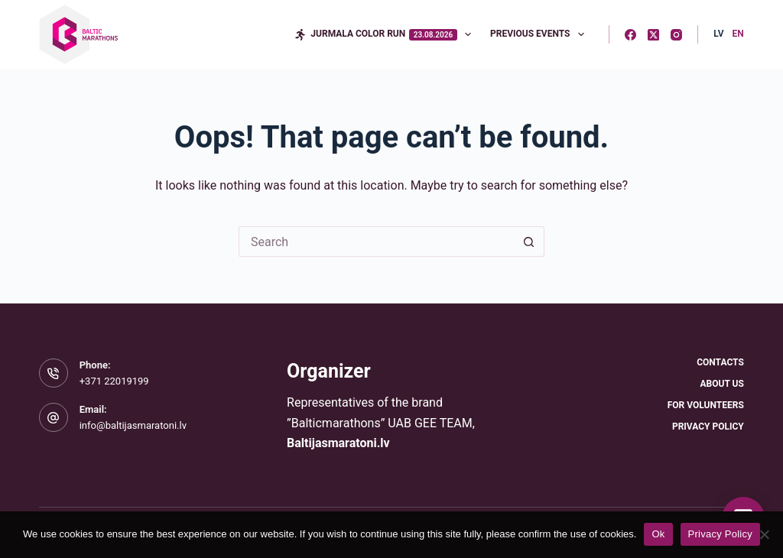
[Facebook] (630, 35)
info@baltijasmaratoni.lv (133, 425)
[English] (738, 34)
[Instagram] (676, 35)
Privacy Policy (708, 426)
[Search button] (529, 241)
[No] (764, 534)
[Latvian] (718, 34)
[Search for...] (376, 241)
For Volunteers (706, 405)
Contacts (720, 362)
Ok (657, 534)
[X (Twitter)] (653, 35)
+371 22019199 (114, 381)
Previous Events (540, 34)
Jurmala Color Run (385, 34)
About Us (721, 383)
